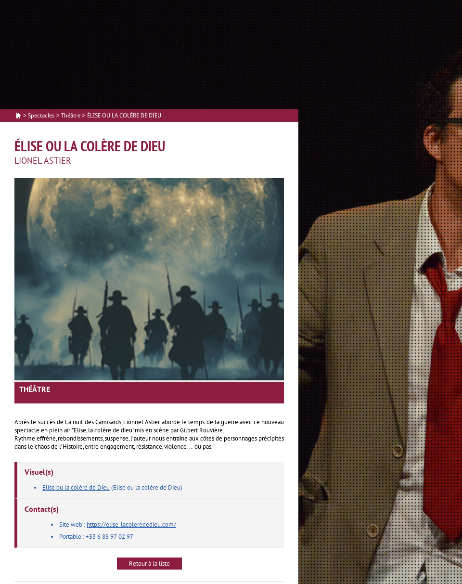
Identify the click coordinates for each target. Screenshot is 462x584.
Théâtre (70, 115)
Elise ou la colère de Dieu (76, 487)
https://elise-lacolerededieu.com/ (131, 524)
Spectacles (41, 115)
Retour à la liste (149, 563)
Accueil (18, 116)
